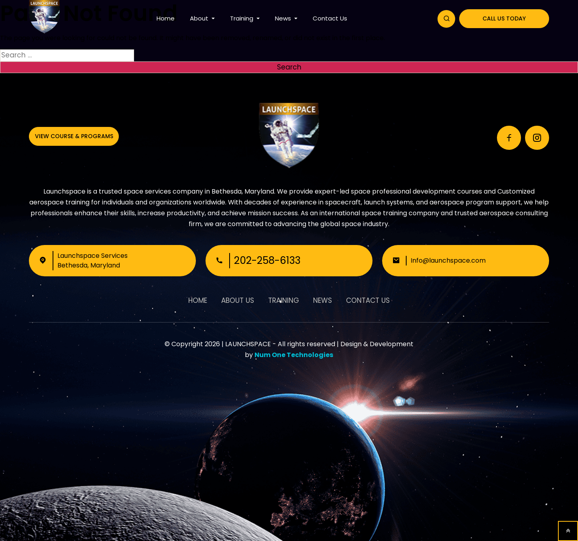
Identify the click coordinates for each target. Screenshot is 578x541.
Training (242, 18)
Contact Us (330, 18)
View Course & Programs (74, 136)
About (200, 18)
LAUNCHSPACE (248, 344)
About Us (237, 300)
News (284, 18)
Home (166, 18)
